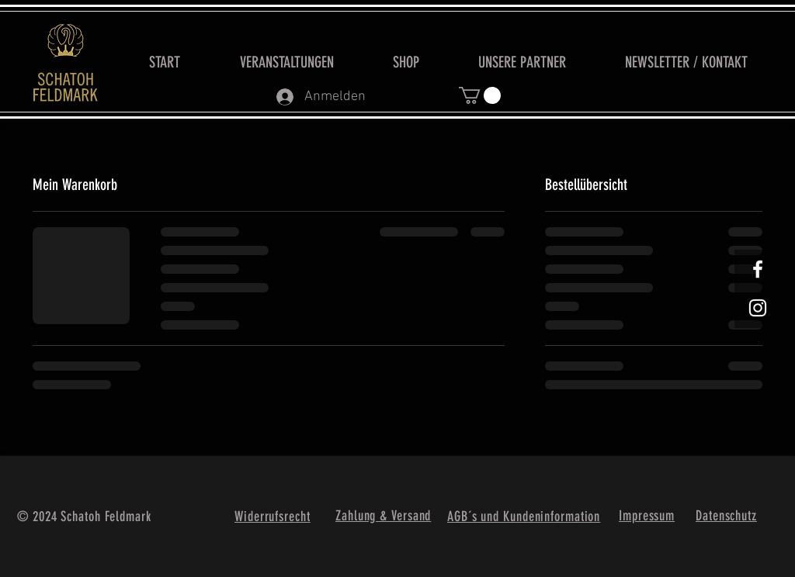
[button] (480, 95)
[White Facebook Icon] (757, 269)
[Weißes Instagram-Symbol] (757, 308)
